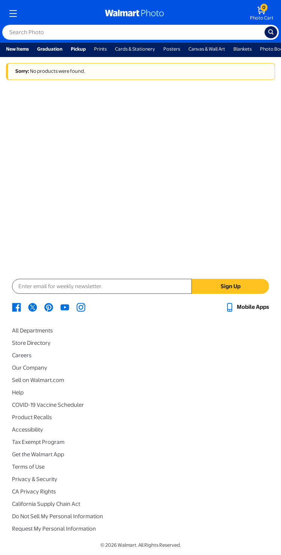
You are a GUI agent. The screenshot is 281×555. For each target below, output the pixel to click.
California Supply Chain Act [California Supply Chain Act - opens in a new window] (46, 504)
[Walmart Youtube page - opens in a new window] (64, 307)
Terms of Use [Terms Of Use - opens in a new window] (28, 466)
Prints (100, 49)
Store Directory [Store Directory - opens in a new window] (31, 343)
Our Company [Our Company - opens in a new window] (29, 367)
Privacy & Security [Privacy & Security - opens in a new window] (34, 479)
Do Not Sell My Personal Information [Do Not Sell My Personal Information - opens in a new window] (57, 516)
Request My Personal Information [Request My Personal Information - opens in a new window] (54, 528)
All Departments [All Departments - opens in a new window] (32, 330)
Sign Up (231, 286)
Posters (171, 49)
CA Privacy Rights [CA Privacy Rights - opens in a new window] (34, 491)
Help (18, 392)
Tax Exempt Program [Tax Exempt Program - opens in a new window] (38, 442)
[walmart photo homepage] (134, 13)
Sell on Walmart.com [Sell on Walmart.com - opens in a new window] (38, 380)
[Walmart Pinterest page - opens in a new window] (48, 307)
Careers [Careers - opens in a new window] (21, 355)
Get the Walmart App (38, 454)
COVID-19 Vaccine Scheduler (48, 405)
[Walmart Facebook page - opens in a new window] (16, 307)
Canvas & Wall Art (206, 49)
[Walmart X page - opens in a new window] (32, 307)
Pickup (78, 49)
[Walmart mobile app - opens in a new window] (247, 307)
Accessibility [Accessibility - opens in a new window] (27, 429)
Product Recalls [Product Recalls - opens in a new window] (32, 417)
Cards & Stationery (135, 49)
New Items (17, 49)
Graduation (50, 49)
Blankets (242, 49)
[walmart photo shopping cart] (261, 13)
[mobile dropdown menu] (13, 13)
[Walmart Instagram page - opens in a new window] (80, 307)
